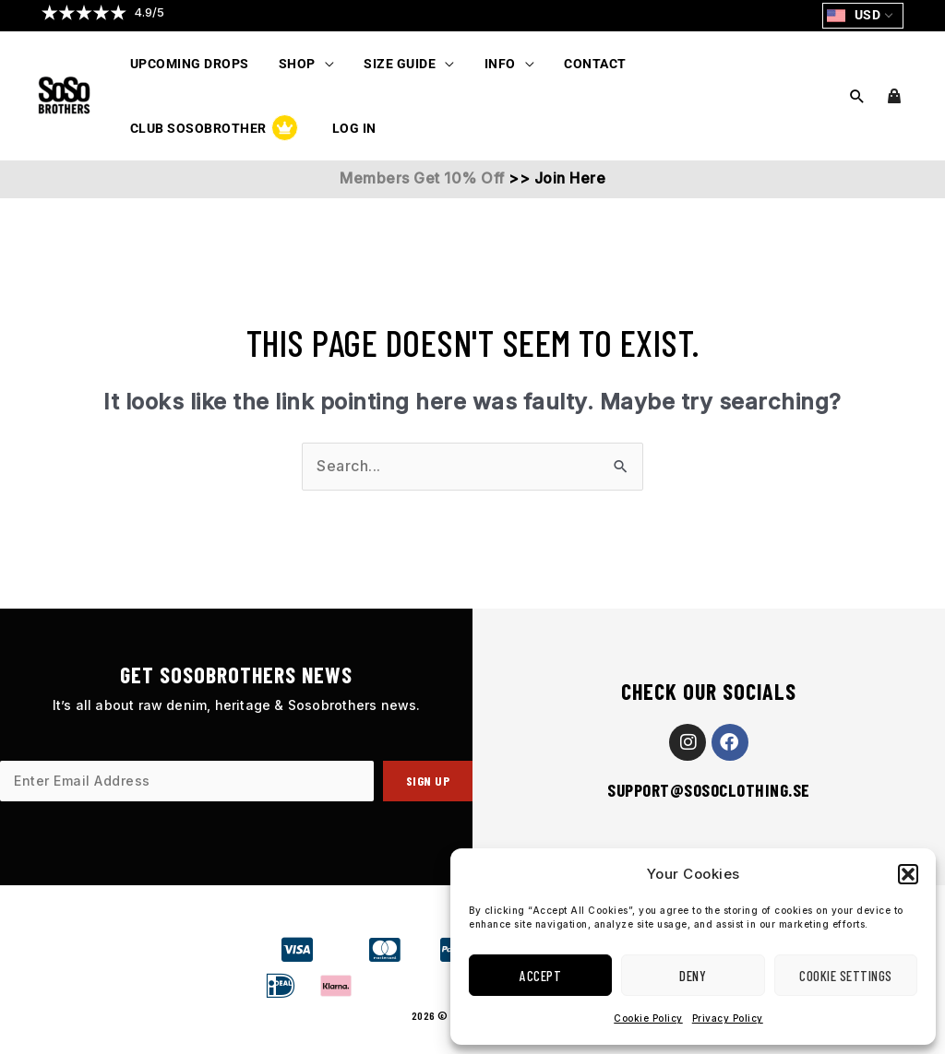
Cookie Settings (845, 975)
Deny (692, 975)
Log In (150, 128)
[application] (319, 63)
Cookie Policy (648, 1018)
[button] (908, 874)
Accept (540, 975)
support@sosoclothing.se (708, 789)
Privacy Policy (727, 1018)
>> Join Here (555, 178)
